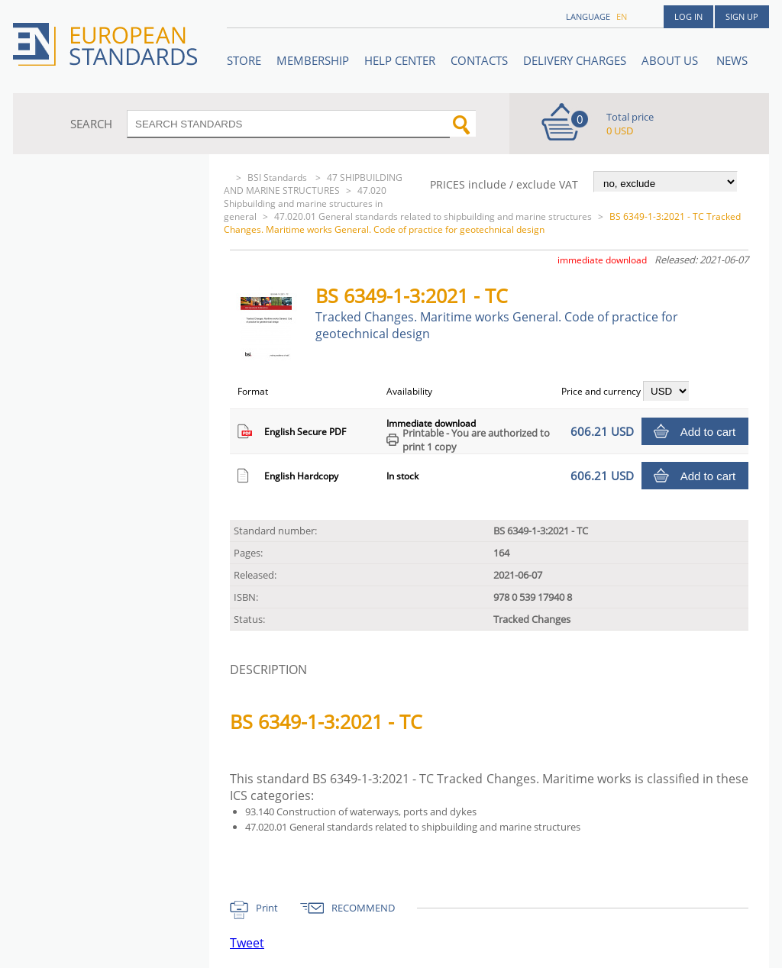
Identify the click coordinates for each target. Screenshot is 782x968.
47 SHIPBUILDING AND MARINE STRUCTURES (313, 184)
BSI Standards (278, 177)
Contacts (479, 60)
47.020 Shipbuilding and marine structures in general (305, 203)
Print (267, 908)
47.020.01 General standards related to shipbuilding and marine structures (433, 216)
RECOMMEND (363, 908)
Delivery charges (574, 60)
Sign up (741, 16)
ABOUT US (671, 60)
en (621, 16)
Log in (688, 16)
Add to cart (708, 431)
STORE (244, 60)
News (732, 60)
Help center (399, 60)
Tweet (247, 942)
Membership (312, 60)
